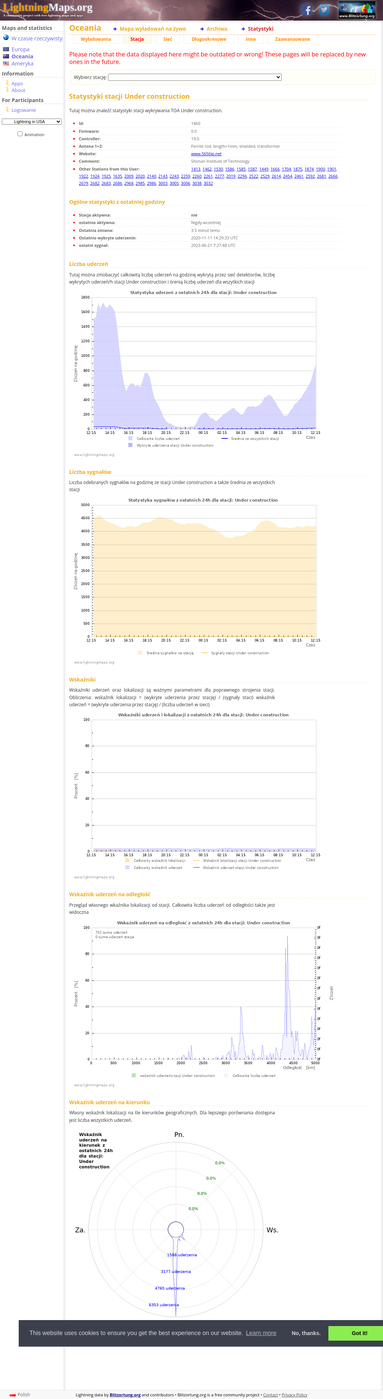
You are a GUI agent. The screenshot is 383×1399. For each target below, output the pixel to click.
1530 (218, 169)
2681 (322, 176)
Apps (17, 83)
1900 (320, 169)
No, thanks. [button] (306, 1333)
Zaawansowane (292, 39)
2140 (151, 176)
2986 (151, 183)
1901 (332, 169)
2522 (253, 176)
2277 (219, 176)
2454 (287, 176)
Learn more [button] (261, 1333)
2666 (333, 176)
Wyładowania (96, 39)
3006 (185, 183)
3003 (163, 183)
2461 (299, 176)
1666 (275, 169)
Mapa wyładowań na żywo (153, 28)
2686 (117, 183)
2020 (140, 176)
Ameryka (23, 63)
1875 (298, 169)
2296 (242, 176)
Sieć (167, 39)
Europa (21, 49)
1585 (241, 169)
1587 (252, 169)
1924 (94, 176)
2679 (83, 183)
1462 (207, 169)
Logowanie (24, 110)
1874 (309, 169)
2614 (276, 176)
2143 (163, 176)
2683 (106, 183)
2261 (208, 176)
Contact (270, 1395)
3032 (208, 183)
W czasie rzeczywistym (39, 38)
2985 (140, 183)
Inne (251, 39)
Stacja (137, 39)
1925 (106, 176)
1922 (83, 176)
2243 (174, 176)
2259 (185, 176)
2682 (94, 183)
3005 (174, 183)
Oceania (22, 56)
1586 (230, 169)
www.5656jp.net (206, 153)
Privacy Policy (294, 1395)
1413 (195, 169)
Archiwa (217, 28)
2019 (231, 176)
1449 (264, 169)
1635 (117, 176)
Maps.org (47, 7)
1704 (286, 169)
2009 (129, 176)
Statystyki (260, 28)
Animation (36, 134)
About (18, 90)
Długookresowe (209, 39)
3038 (197, 183)
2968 (129, 183)
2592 (310, 176)
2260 (197, 176)
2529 (265, 176)
